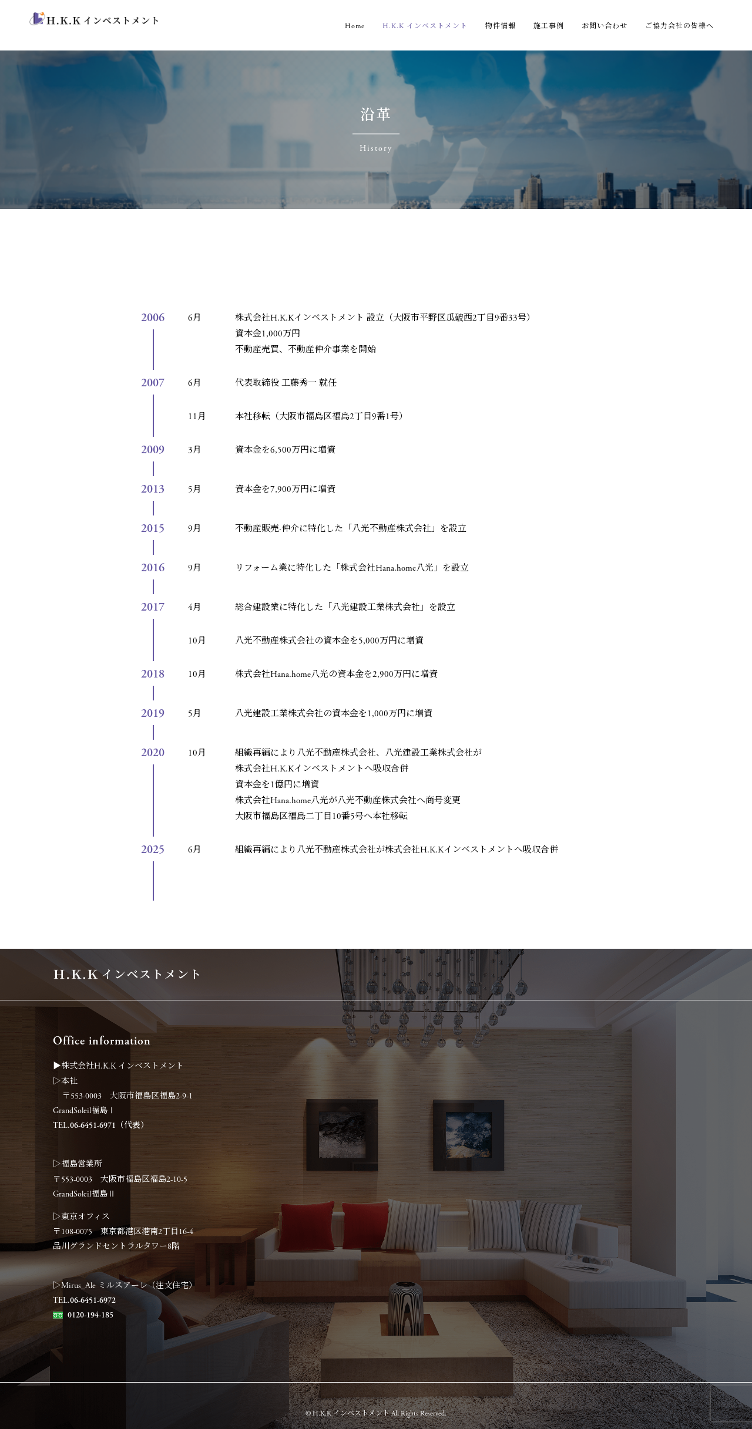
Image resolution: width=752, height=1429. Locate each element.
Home (355, 26)
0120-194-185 (90, 1315)
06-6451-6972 (93, 1300)
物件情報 (500, 26)
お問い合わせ (604, 26)
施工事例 (548, 26)
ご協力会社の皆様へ (679, 26)
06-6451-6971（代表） (109, 1125)
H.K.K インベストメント (425, 26)
